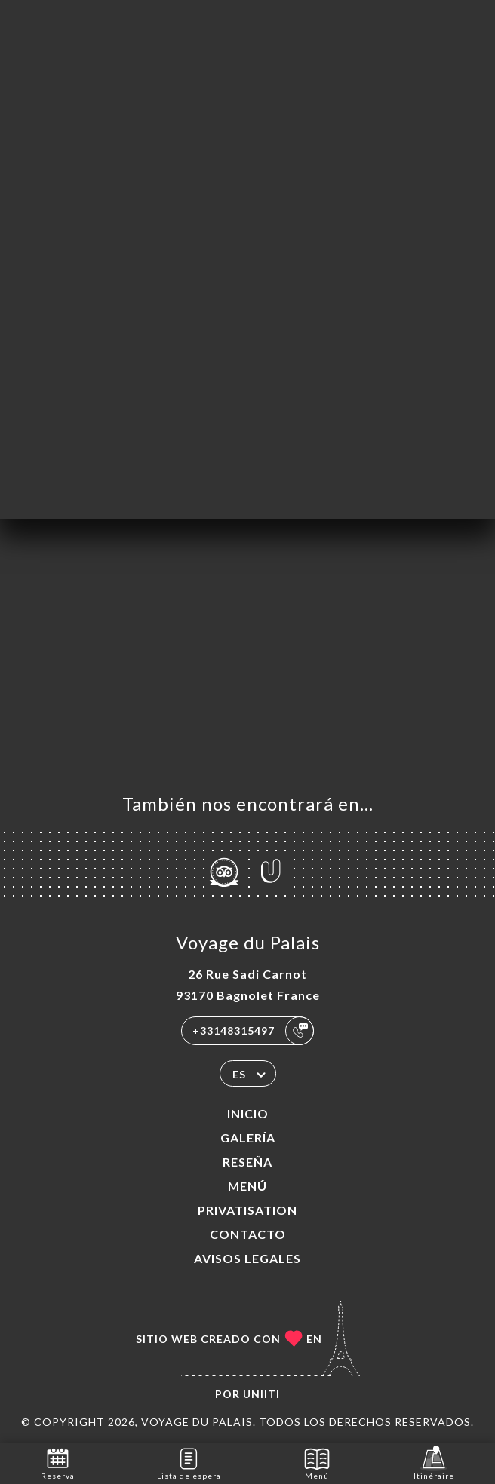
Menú (247, 1186)
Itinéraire (434, 1462)
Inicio (248, 1113)
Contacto (248, 1234)
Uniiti (261, 1393)
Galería (247, 1137)
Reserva (58, 1462)
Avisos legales (247, 1258)
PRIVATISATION (247, 1210)
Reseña (247, 1161)
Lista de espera (189, 1462)
